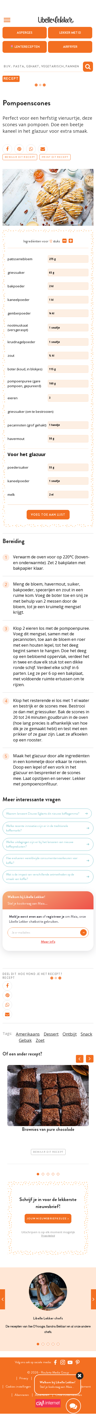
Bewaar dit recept (20, 157)
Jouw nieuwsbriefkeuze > (48, 1218)
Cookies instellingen (18, 1386)
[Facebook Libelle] (55, 1362)
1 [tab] (38, 1174)
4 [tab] (53, 1174)
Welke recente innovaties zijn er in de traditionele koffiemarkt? (48, 828)
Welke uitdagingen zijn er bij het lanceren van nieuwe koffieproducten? (48, 844)
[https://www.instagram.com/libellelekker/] (62, 1362)
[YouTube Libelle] (70, 1362)
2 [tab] (43, 1174)
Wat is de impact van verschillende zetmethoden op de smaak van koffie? (48, 876)
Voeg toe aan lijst (48, 514)
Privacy (23, 1378)
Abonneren (22, 1395)
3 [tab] (48, 1174)
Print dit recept (55, 157)
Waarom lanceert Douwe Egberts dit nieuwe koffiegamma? (47, 814)
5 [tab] (58, 1174)
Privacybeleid (48, 1235)
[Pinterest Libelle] (77, 1362)
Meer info (48, 941)
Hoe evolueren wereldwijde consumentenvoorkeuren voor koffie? (48, 860)
